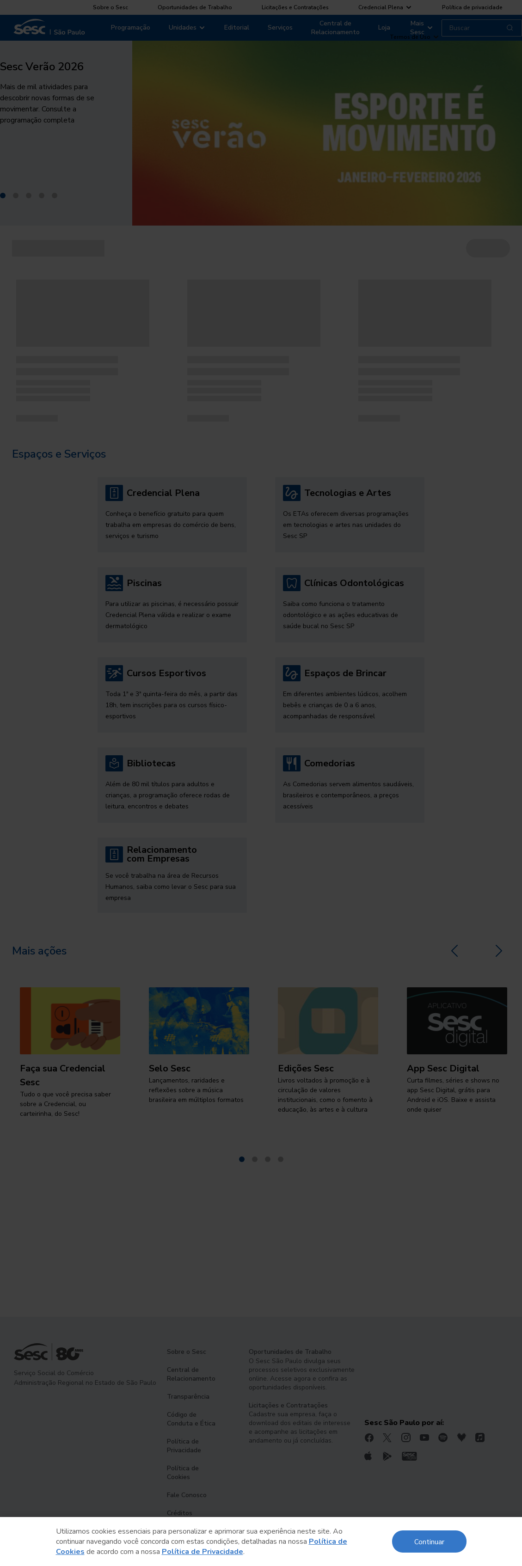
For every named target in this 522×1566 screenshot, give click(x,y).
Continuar (429, 1541)
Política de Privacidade (202, 1552)
